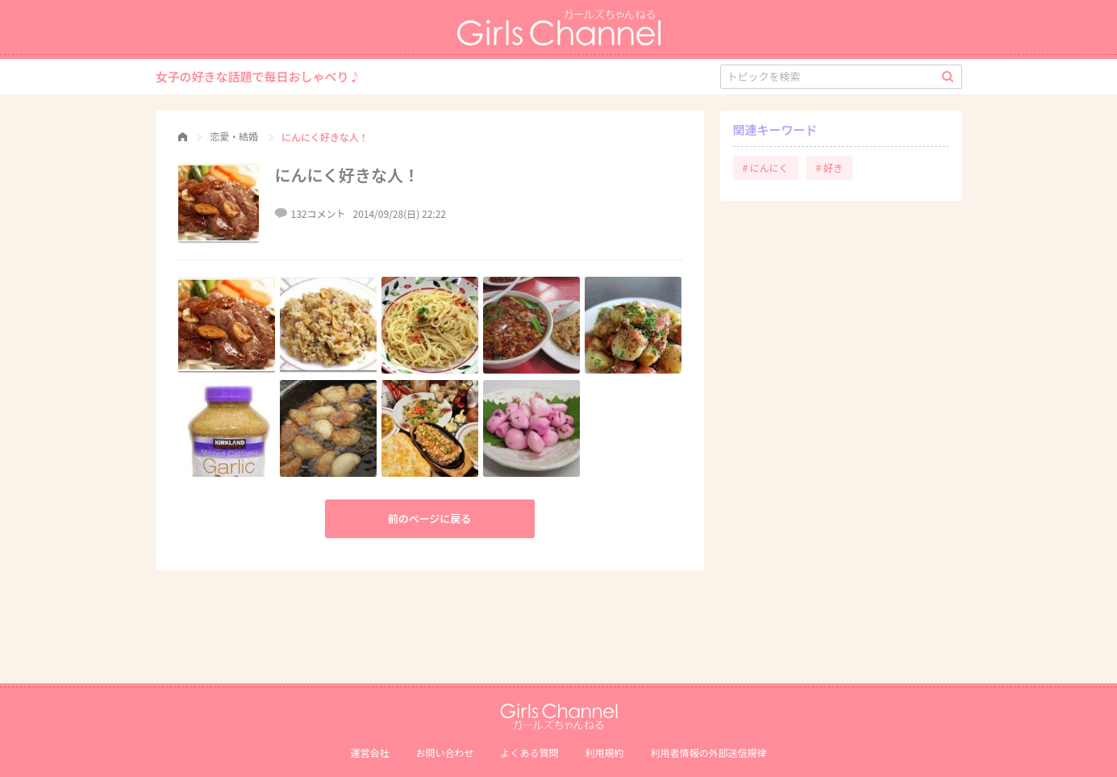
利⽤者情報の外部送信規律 (709, 752)
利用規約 (605, 752)
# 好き (829, 167)
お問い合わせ (444, 752)
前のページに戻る (430, 518)
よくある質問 (529, 752)
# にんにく (766, 167)
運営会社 (369, 752)
